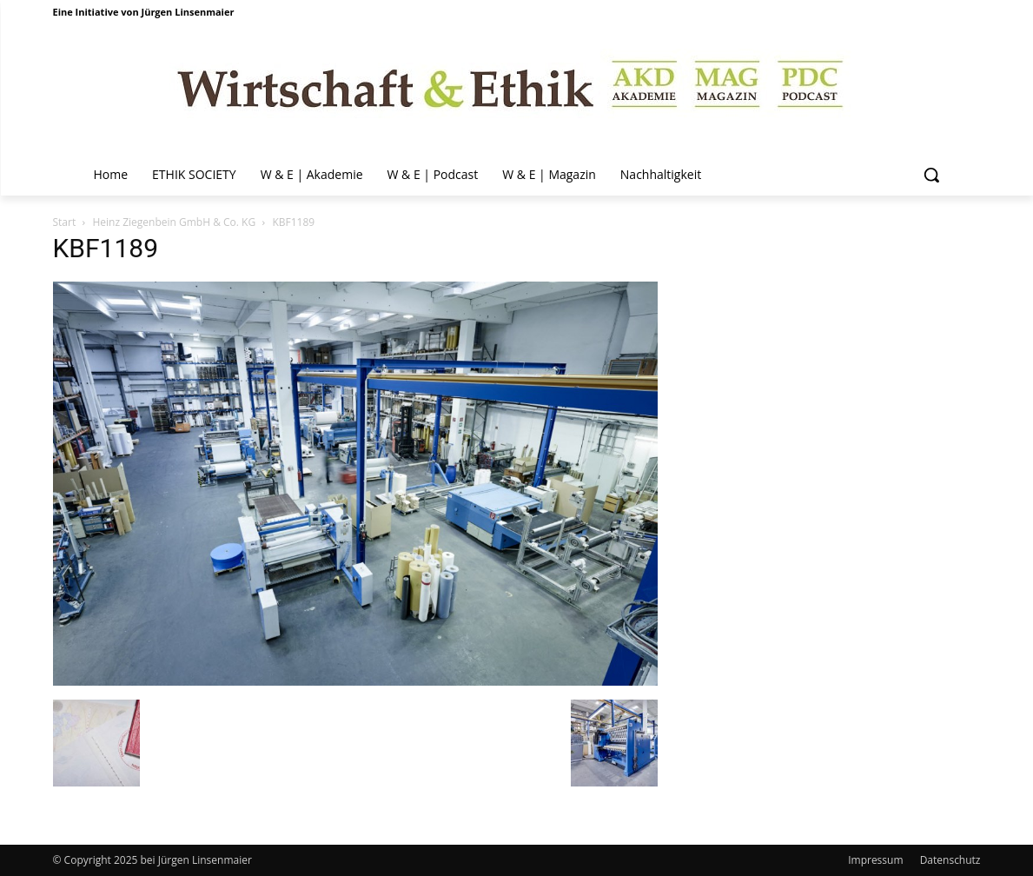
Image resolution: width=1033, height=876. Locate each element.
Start (64, 222)
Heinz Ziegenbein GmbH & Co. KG (173, 222)
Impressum (875, 860)
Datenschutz (950, 860)
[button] (931, 175)
